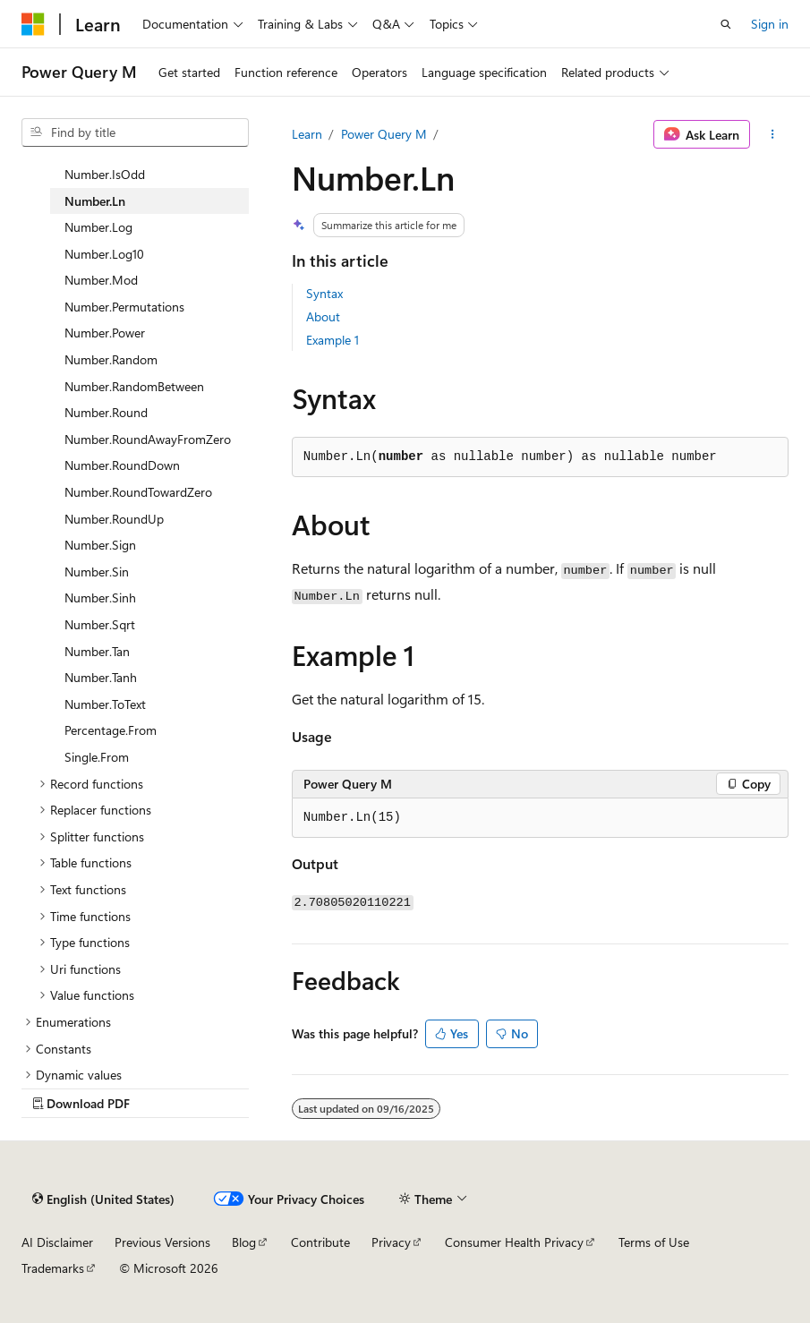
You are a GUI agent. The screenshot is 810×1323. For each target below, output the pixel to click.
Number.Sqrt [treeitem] (99, 624)
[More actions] (773, 134)
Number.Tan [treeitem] (97, 651)
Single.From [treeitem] (96, 756)
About (323, 316)
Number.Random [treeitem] (111, 359)
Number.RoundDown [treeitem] (122, 465)
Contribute (320, 1241)
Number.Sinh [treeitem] (100, 597)
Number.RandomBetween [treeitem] (134, 386)
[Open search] (726, 24)
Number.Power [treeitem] (104, 332)
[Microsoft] (33, 24)
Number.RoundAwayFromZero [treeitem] (147, 439)
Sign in (770, 23)
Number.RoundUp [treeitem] (114, 518)
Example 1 (332, 339)
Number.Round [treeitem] (106, 412)
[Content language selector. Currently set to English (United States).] (103, 1198)
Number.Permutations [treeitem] (124, 306)
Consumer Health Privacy (514, 1241)
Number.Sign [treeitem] (100, 544)
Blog (244, 1241)
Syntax (324, 293)
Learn (307, 133)
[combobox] (135, 132)
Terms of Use (653, 1241)
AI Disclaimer (57, 1241)
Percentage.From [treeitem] (110, 729)
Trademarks (52, 1267)
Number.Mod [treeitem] (101, 279)
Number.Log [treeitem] (98, 226)
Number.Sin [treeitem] (96, 571)
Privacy (391, 1241)
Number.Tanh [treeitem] (100, 677)
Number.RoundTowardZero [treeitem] (138, 491)
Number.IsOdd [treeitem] (104, 174)
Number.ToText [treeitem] (105, 704)
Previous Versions (162, 1241)
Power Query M (384, 133)
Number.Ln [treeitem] (94, 200)
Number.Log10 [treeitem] (104, 253)
